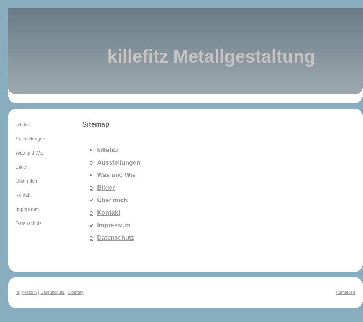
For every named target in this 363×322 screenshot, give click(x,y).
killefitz (107, 150)
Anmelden (345, 292)
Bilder (106, 187)
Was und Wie (116, 175)
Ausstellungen (118, 162)
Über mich (112, 200)
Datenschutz (115, 237)
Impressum (113, 225)
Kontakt (108, 212)
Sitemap (76, 292)
